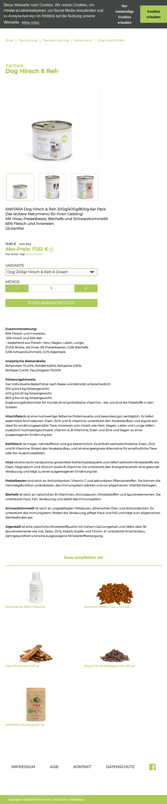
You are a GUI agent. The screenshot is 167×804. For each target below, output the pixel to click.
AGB (54, 767)
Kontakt (82, 767)
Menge (12, 282)
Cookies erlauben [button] (154, 14)
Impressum (23, 767)
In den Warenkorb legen (51, 302)
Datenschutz (120, 767)
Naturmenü (83, 40)
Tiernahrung (27, 40)
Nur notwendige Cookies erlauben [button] (124, 14)
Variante (14, 266)
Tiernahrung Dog (56, 40)
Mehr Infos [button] (30, 22)
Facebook (152, 768)
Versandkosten (34, 254)
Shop (9, 40)
